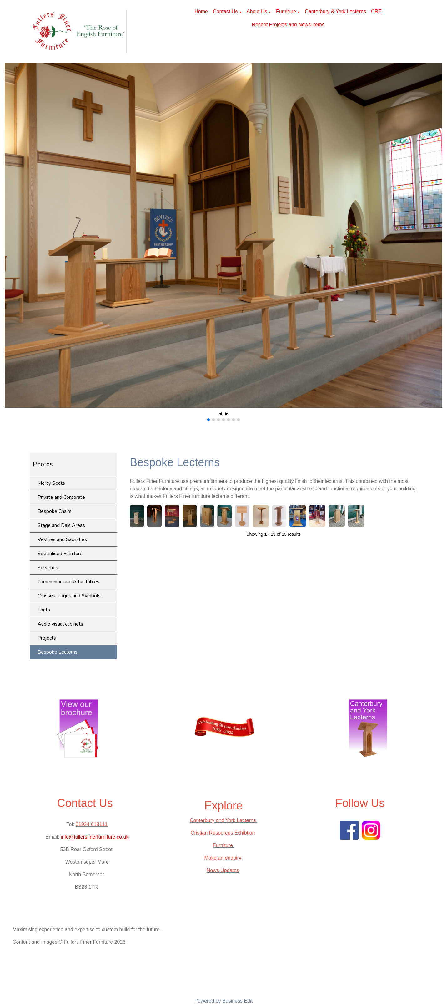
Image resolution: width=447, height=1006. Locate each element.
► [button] (226, 413)
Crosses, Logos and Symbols (69, 595)
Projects (47, 638)
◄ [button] (220, 413)
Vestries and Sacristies (62, 539)
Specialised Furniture (60, 553)
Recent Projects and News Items (288, 24)
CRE (376, 11)
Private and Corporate (61, 497)
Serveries (48, 567)
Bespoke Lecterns (58, 652)
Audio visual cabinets (60, 623)
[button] (208, 419)
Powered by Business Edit (223, 1000)
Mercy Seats (51, 483)
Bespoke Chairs (55, 511)
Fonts (44, 609)
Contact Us (225, 11)
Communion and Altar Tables (68, 581)
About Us (257, 11)
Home (201, 11)
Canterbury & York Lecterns (335, 11)
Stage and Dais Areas (61, 525)
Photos (43, 464)
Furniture (286, 11)
